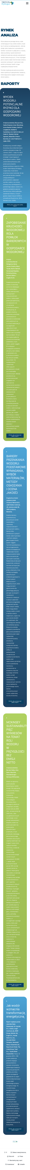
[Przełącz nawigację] (27, 3)
